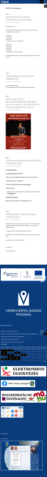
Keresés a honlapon (42, 331)
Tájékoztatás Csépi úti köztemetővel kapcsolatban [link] (12, 342)
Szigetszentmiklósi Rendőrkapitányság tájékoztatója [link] (13, 336)
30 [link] (10, 359)
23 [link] (10, 357)
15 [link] (4, 354)
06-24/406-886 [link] (27, 184)
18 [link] (23, 354)
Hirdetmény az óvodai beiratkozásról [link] (9, 331)
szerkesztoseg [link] (17, 22)
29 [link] (4, 359)
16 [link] (10, 354)
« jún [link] (2, 361)
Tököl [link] (5, 2)
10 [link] (17, 352)
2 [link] (10, 350)
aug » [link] (45, 361)
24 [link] (17, 357)
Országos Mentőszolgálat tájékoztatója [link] (10, 339)
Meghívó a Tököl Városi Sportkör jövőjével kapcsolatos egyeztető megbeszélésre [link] (19, 333)
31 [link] (17, 359)
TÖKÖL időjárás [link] (4, 433)
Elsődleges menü (45, 2)
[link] (9, 22)
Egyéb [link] (7, 14)
